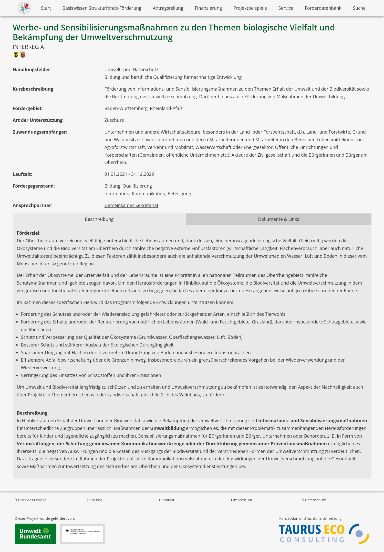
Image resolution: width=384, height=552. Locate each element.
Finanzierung (208, 8)
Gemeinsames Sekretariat (132, 205)
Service (285, 8)
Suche (359, 8)
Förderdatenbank (323, 8)
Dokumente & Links (278, 219)
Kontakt (166, 499)
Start (46, 8)
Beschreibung (99, 219)
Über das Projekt (30, 499)
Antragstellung (168, 8)
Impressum (241, 499)
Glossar (94, 499)
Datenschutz (314, 499)
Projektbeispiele (250, 8)
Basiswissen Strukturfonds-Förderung (102, 8)
